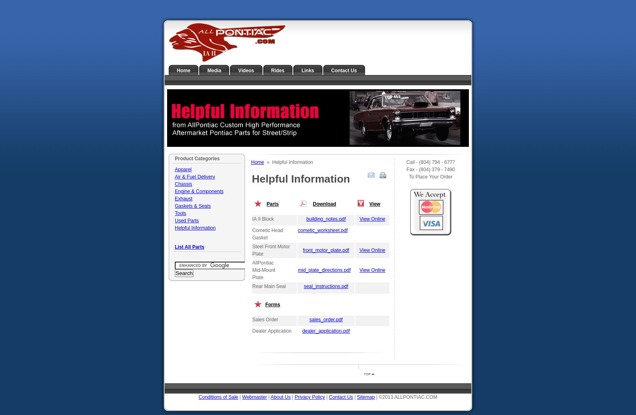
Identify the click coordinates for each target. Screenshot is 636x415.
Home (183, 70)
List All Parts (189, 247)
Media (214, 70)
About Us (280, 397)
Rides (278, 70)
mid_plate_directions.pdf (324, 270)
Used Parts (187, 221)
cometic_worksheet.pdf (323, 230)
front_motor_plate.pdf (326, 250)
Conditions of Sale (218, 397)
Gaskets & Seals (193, 206)
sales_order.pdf (326, 320)
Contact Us (344, 70)
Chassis (183, 184)
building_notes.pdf (326, 219)
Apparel (183, 169)
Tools (180, 213)
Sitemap (366, 397)
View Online (372, 219)
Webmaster (254, 397)
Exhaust (183, 199)
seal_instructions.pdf (326, 286)
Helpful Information (195, 228)
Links (307, 70)
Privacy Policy (309, 397)
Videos (246, 70)
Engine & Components (199, 191)
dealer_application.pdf (326, 331)
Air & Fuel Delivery (195, 177)
